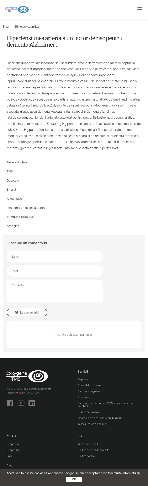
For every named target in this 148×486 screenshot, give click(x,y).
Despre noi (13, 444)
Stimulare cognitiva (26, 26)
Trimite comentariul (27, 312)
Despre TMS (14, 450)
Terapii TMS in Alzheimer (92, 424)
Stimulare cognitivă (89, 391)
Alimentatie (14, 198)
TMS (10, 171)
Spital (10, 456)
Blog (6, 26)
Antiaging (13, 225)
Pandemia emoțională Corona (26, 207)
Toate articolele (17, 162)
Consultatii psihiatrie (89, 385)
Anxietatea (84, 397)
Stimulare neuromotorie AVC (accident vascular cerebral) (106, 404)
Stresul (11, 189)
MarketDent (32, 392)
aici (139, 473)
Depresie (13, 180)
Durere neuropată (88, 412)
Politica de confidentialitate (93, 450)
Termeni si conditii (88, 444)
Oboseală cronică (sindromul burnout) (100, 418)
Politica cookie (86, 456)
